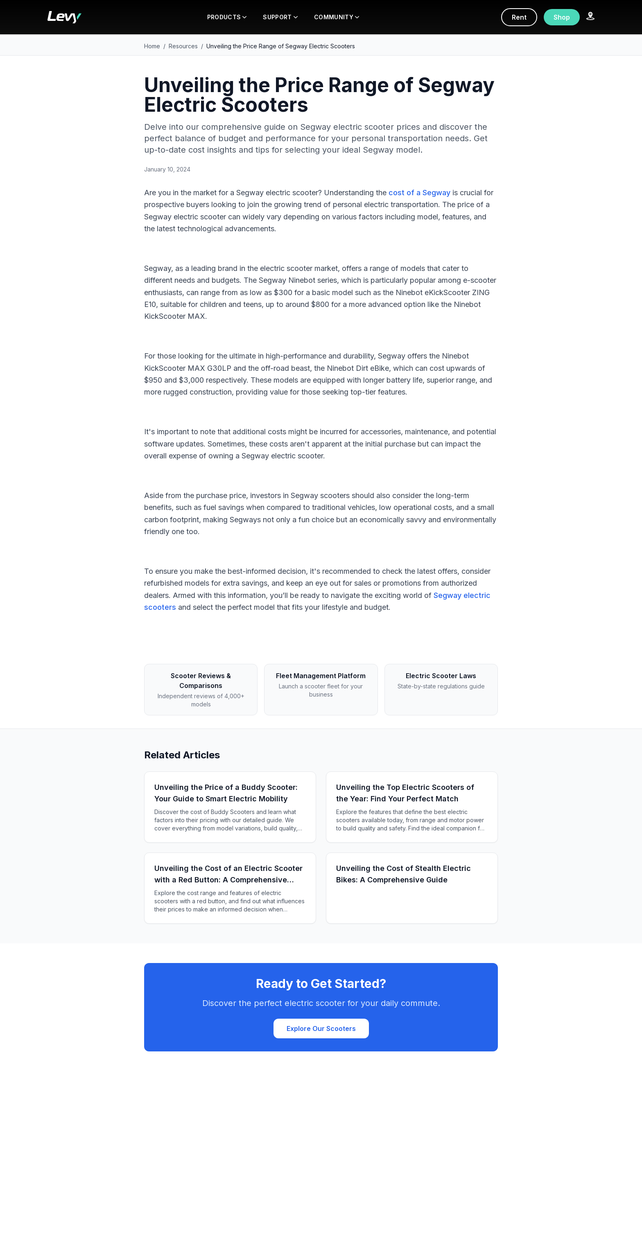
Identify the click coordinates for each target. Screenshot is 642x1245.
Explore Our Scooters (321, 1028)
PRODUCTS (227, 17)
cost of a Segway (419, 192)
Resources (183, 46)
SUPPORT (280, 17)
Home (152, 46)
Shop (562, 17)
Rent (519, 17)
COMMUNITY (336, 17)
